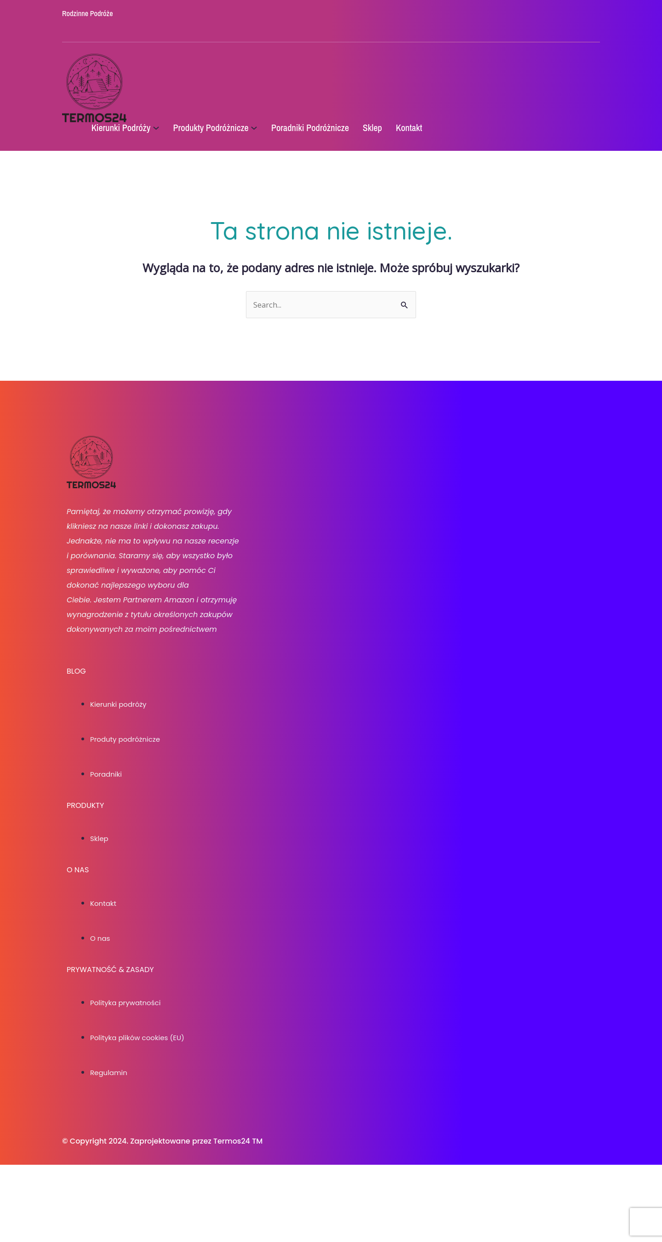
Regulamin (110, 1133)
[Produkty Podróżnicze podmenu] (270, 128)
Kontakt (104, 934)
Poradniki (107, 805)
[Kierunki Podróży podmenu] (172, 128)
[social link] (279, 24)
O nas (100, 969)
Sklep (99, 869)
